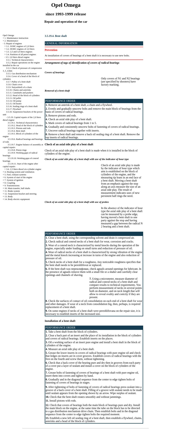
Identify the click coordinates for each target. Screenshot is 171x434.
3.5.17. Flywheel (13, 109)
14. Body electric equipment (17, 199)
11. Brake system (12, 191)
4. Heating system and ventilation (19, 172)
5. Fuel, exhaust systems (15, 174)
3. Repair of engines (13, 43)
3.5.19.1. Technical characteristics (23, 122)
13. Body (9, 196)
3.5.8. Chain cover (14, 84)
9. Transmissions (12, 185)
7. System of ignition (14, 180)
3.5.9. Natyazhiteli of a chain (19, 87)
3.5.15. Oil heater (14, 103)
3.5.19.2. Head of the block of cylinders (25, 125)
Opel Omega (8, 35)
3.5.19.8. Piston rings (17, 150)
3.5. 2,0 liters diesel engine (18, 57)
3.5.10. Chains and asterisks (18, 90)
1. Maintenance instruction (16, 38)
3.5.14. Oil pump (13, 101)
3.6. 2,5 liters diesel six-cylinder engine (23, 169)
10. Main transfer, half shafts (17, 188)
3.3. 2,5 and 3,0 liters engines (19, 51)
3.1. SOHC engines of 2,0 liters (20, 46)
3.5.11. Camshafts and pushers (19, 92)
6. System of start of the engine (18, 177)
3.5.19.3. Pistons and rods (19, 128)
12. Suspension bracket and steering (21, 193)
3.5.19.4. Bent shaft (16, 131)
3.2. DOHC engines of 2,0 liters (20, 49)
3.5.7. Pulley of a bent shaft (18, 81)
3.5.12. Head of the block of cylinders (23, 95)
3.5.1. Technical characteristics (19, 60)
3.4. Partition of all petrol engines (21, 54)
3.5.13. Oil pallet (13, 98)
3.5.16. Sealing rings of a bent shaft (22, 106)
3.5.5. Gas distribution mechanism (21, 73)
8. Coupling (10, 182)
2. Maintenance (11, 40)
